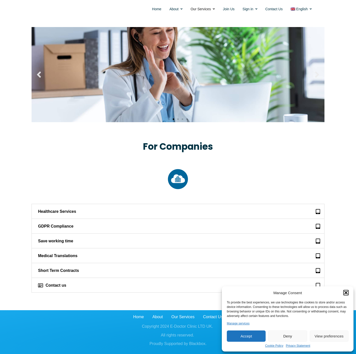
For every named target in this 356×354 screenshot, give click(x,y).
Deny (287, 336)
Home (156, 9)
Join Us (229, 9)
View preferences (329, 336)
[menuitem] (301, 9)
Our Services (203, 9)
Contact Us (274, 9)
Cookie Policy (274, 345)
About (176, 9)
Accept (246, 336)
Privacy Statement (298, 345)
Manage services (238, 323)
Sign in (250, 9)
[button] (345, 292)
